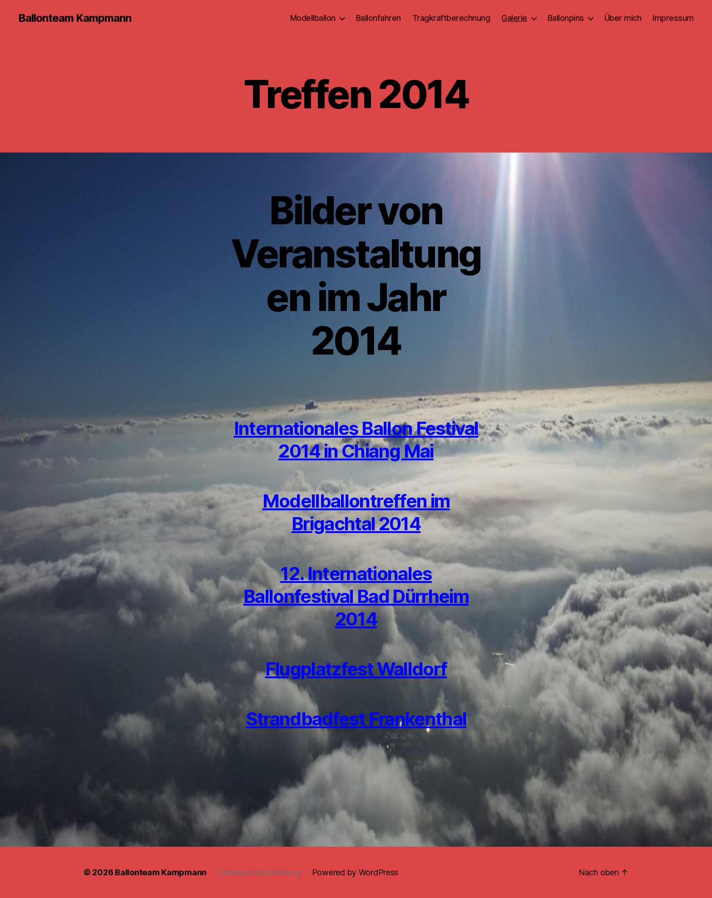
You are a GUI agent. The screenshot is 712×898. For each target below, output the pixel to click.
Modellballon (313, 18)
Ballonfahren (378, 18)
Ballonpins (566, 18)
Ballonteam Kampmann (74, 18)
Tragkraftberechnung (451, 18)
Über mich (623, 18)
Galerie (514, 18)
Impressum (673, 18)
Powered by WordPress (355, 872)
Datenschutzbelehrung (259, 872)
